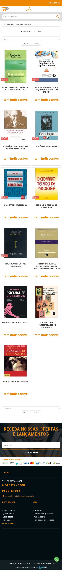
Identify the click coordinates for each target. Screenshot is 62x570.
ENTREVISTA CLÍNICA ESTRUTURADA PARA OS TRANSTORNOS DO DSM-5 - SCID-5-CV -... (47, 267)
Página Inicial (8, 511)
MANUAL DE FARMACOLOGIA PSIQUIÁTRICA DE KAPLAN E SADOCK (46, 89)
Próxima (36, 43)
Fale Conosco (8, 520)
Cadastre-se (54, 3)
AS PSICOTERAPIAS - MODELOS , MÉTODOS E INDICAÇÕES (15, 88)
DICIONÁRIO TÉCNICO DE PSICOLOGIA (46, 206)
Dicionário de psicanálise (15, 381)
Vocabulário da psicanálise (15, 322)
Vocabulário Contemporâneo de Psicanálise (46, 324)
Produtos (37, 511)
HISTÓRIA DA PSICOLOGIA (46, 146)
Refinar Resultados (31, 31)
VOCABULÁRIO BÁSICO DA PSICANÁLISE (15, 265)
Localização (7, 517)
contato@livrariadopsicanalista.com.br (19, 496)
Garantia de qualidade (43, 514)
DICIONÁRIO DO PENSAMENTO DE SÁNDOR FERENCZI (15, 147)
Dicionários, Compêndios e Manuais (18, 24)
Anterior (25, 43)
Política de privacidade (43, 520)
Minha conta (39, 517)
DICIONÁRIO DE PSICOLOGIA (15, 205)
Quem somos (8, 514)
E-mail (3, 3)
